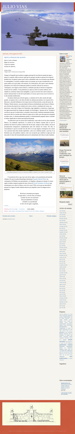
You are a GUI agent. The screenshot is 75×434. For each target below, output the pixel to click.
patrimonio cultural (65, 345)
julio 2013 (61, 305)
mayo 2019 (61, 245)
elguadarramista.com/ (65, 383)
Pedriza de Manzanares (65, 347)
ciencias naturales (68, 322)
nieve (34, 211)
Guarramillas (70, 332)
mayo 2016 (61, 270)
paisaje (64, 339)
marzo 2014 (61, 294)
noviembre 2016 (62, 265)
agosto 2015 (61, 274)
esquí (60, 330)
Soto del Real (66, 354)
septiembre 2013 (62, 301)
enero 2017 (61, 263)
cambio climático (11, 211)
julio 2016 (61, 268)
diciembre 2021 (62, 230)
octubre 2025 (62, 212)
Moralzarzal (67, 337)
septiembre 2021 (62, 232)
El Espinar (68, 328)
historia (61, 333)
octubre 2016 (62, 267)
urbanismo (61, 356)
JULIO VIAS (15, 6)
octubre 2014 (62, 282)
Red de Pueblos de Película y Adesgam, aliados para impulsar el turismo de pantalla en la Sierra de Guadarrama (66, 387)
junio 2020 (61, 236)
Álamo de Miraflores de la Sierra (65, 314)
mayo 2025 (61, 214)
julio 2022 (61, 228)
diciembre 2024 (62, 218)
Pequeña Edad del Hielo (39, 179)
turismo (71, 354)
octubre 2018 (62, 249)
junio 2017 (61, 261)
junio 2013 (61, 307)
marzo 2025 (61, 216)
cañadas (61, 321)
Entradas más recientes (9, 216)
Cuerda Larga (66, 325)
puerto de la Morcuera (67, 350)
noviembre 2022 (62, 226)
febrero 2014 (61, 296)
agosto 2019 (61, 241)
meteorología (18, 211)
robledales (69, 353)
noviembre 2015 (62, 272)
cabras (71, 318)
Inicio (31, 216)
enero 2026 (61, 210)
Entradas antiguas (51, 216)
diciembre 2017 (62, 255)
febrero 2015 (61, 278)
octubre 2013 (62, 299)
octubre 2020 (62, 234)
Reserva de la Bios (64, 353)
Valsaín (71, 358)
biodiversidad (67, 317)
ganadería (61, 332)
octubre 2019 (62, 239)
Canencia (70, 319)
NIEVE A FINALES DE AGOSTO (15, 57)
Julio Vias (70, 56)
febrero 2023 (61, 224)
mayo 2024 (61, 220)
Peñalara (37, 211)
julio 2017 (61, 259)
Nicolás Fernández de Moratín (41, 183)
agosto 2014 (61, 284)
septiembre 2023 (62, 222)
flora (67, 330)
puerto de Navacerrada (63, 352)
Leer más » (6, 205)
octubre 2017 (62, 257)
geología (66, 332)
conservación (62, 323)
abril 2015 (61, 276)
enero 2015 (61, 280)
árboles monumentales (63, 315)
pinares (65, 349)
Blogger (64, 431)
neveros (30, 211)
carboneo (65, 321)
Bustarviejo (67, 318)
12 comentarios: (22, 209)
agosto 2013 (61, 303)
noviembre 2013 (62, 298)
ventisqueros (41, 211)
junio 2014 (61, 288)
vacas (69, 358)
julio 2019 (61, 243)
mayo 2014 (61, 290)
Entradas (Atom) (11, 219)
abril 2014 (61, 292)
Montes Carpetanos (25, 211)
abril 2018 (61, 251)
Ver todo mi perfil (62, 120)
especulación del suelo (67, 329)
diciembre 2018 (62, 247)
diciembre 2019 (62, 237)
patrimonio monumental (65, 346)
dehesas (70, 325)
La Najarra (67, 335)
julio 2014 (61, 286)
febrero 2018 (61, 253)
